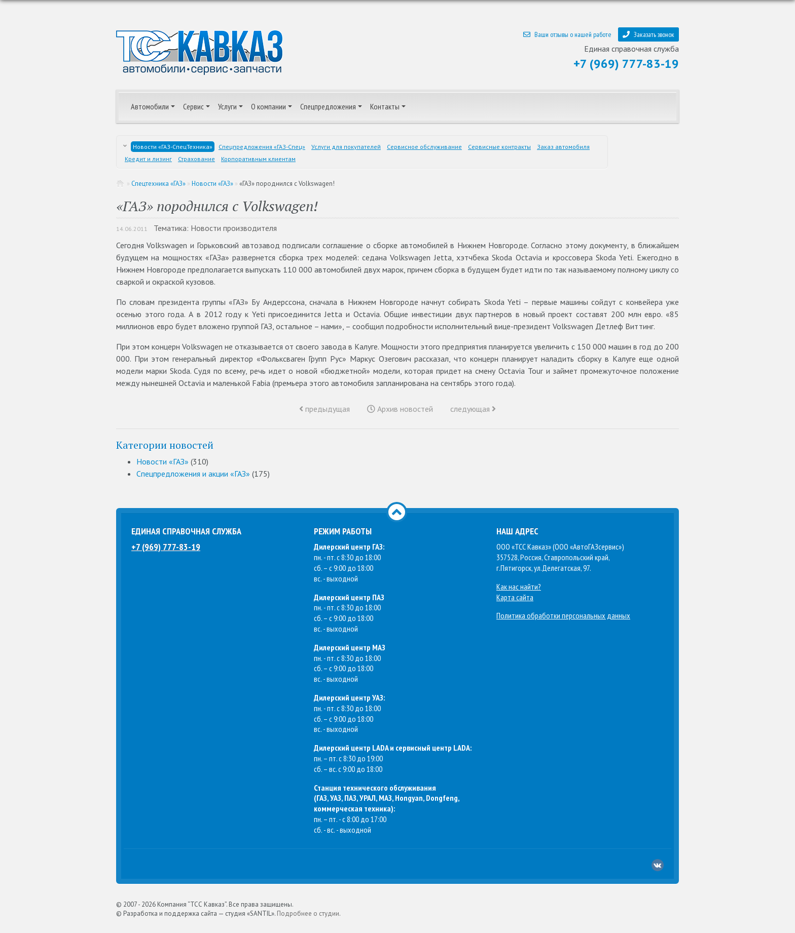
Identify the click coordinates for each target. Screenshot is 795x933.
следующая (473, 409)
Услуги (227, 106)
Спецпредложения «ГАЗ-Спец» (262, 146)
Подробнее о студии (308, 913)
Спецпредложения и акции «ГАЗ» (193, 474)
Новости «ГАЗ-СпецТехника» (172, 146)
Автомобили (150, 106)
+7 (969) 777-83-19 (626, 63)
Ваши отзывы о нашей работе (567, 34)
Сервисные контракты (499, 146)
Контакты (385, 106)
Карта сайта (514, 597)
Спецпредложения (328, 106)
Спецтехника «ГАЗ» (158, 183)
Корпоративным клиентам (258, 159)
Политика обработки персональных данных (563, 615)
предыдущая (324, 409)
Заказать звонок (648, 34)
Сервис (193, 106)
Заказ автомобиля (563, 146)
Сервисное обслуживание (424, 146)
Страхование (196, 159)
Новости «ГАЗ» (212, 183)
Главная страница (120, 183)
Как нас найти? (518, 586)
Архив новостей (400, 409)
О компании (268, 106)
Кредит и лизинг (148, 159)
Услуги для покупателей (346, 146)
